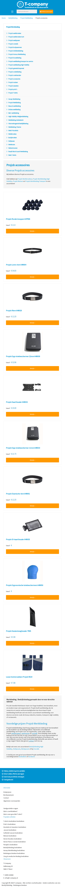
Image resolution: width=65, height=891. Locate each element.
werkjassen (26, 733)
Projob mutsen (12, 82)
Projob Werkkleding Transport (35, 181)
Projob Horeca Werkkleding (15, 54)
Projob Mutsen (18, 181)
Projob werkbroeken (13, 33)
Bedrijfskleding (13, 18)
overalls (34, 733)
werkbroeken (16, 733)
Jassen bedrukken (9, 830)
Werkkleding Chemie (13, 127)
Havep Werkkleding (13, 99)
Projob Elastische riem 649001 (18, 494)
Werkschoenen (11, 148)
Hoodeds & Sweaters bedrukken (14, 827)
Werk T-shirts (11, 155)
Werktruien (10, 145)
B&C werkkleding (12, 113)
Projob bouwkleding (13, 58)
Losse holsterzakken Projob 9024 (19, 677)
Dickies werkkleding (13, 110)
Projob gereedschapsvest (15, 68)
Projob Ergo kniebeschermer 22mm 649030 (23, 356)
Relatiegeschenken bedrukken (14, 853)
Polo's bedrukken (9, 824)
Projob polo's (11, 89)
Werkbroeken (11, 134)
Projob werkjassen (13, 40)
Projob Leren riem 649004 (16, 265)
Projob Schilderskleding (14, 51)
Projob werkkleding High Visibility (17, 65)
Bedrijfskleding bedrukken (12, 847)
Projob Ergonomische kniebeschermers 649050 (24, 585)
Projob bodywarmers (14, 47)
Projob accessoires (13, 79)
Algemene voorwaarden (11, 801)
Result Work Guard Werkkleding (17, 152)
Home (4, 18)
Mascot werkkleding (13, 106)
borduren (31, 757)
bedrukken (22, 757)
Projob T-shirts (12, 93)
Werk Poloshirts (12, 131)
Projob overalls (12, 44)
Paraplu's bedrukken (10, 845)
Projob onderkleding (13, 72)
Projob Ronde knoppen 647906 (18, 219)
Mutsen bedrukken (9, 836)
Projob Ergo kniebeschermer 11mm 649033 (23, 448)
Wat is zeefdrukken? (10, 811)
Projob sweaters (12, 86)
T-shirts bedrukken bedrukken (13, 821)
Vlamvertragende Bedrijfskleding (17, 124)
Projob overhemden (13, 75)
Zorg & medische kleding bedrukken (16, 856)
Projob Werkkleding (26, 18)
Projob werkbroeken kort (15, 37)
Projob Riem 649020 (14, 311)
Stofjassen (10, 141)
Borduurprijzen (8, 795)
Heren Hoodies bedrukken (12, 839)
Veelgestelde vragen (10, 808)
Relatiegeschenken (20, 885)
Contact (6, 798)
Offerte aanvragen (46, 11)
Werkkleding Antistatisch (14, 120)
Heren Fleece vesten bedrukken (14, 842)
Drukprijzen (7, 792)
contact (31, 741)
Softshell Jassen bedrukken (13, 833)
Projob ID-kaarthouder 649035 (18, 539)
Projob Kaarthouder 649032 (17, 402)
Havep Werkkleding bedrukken (14, 850)
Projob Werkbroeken (25, 179)
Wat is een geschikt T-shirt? (12, 814)
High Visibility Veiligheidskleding (17, 117)
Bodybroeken (11, 138)
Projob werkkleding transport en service (19, 61)
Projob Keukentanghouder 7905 (18, 631)
